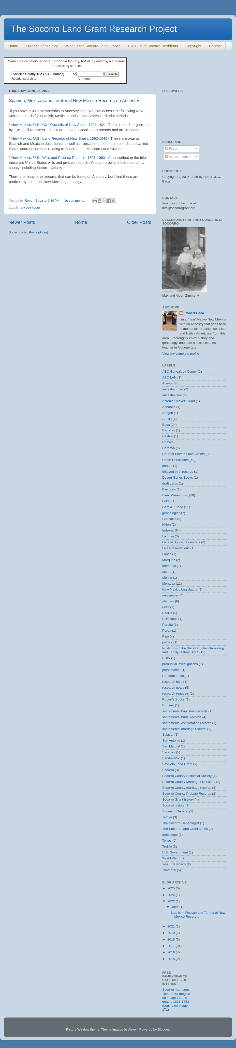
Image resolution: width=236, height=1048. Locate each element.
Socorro (168, 770)
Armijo (167, 419)
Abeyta (167, 383)
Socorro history (173, 805)
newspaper (170, 595)
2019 (171, 933)
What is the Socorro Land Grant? (93, 46)
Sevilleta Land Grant (177, 764)
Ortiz (165, 607)
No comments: (75, 200)
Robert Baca (194, 313)
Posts (171, 148)
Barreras (168, 430)
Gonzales (169, 519)
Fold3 (166, 501)
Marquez (168, 560)
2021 (171, 926)
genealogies (171, 513)
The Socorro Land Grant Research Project (94, 29)
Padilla (167, 613)
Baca (166, 424)
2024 (171, 895)
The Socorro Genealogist (180, 823)
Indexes (168, 530)
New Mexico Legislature (179, 589)
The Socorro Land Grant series (185, 829)
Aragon (167, 413)
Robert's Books (173, 699)
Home (13, 46)
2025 (171, 888)
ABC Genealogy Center (179, 371)
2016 (171, 952)
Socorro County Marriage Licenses (187, 782)
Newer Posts (22, 222)
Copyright (193, 46)
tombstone (170, 834)
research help (172, 681)
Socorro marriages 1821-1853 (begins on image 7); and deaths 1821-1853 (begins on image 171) (176, 999)
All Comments (177, 157)
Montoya (168, 583)
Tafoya (167, 817)
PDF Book (169, 619)
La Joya (168, 536)
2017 (171, 946)
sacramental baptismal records (184, 711)
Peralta (167, 624)
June (175, 907)
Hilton (166, 524)
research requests (175, 693)
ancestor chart (172, 389)
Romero (168, 705)
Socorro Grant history (178, 799)
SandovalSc (171, 758)
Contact (215, 46)
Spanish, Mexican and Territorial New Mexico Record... (198, 914)
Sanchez (168, 752)
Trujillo (167, 846)
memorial (169, 566)
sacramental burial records (181, 717)
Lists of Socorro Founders (181, 542)
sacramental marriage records (184, 729)
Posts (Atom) (38, 232)
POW (166, 658)
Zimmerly (169, 870)
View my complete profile (180, 353)
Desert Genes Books (177, 477)
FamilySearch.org (175, 495)
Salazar (168, 734)
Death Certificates (175, 460)
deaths (167, 466)
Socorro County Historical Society (187, 776)
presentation (171, 670)
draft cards (170, 483)
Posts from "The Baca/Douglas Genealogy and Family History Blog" (193, 650)
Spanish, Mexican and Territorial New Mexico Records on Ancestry (74, 100)
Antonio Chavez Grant (178, 401)
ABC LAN (169, 377)
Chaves (168, 442)
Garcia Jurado (172, 507)
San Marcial (171, 746)
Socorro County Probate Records (186, 793)
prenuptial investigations (180, 664)
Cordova (168, 448)
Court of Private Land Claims (183, 454)
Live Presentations (176, 548)
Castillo (167, 436)
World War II (171, 858)
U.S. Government (175, 852)
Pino (165, 636)
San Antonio (171, 740)
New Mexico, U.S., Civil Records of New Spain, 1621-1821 (58, 125)
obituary (168, 601)
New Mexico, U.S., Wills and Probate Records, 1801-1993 (58, 158)
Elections (169, 489)
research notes (173, 687)
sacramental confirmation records (186, 723)
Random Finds (173, 676)
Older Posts (139, 222)
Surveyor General (175, 811)
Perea (166, 630)
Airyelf (133, 1029)
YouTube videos (174, 864)
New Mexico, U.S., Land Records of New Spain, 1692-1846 (59, 138)
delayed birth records (177, 471)
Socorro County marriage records (186, 788)
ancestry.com (30, 207)
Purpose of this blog (42, 46)
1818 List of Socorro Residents (153, 46)
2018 (171, 939)
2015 (171, 959)
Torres (167, 840)
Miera (166, 572)
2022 (171, 901)
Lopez (166, 554)
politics (167, 642)
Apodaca (168, 407)
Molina (167, 577)
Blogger (163, 1029)
